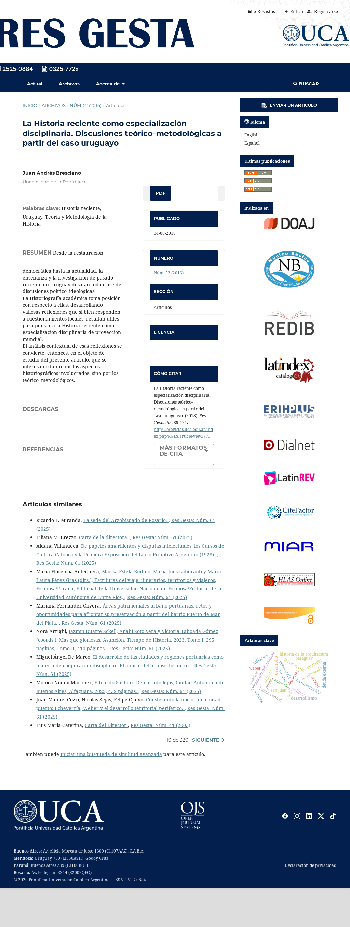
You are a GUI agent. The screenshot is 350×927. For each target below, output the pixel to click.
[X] (321, 854)
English (251, 135)
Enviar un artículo (289, 105)
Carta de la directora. (104, 576)
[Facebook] (285, 854)
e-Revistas (261, 11)
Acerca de (108, 83)
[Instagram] (297, 854)
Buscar (306, 83)
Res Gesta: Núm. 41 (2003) (160, 764)
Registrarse (322, 11)
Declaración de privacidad (310, 904)
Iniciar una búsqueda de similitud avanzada (111, 793)
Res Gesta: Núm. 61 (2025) (162, 576)
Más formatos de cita (183, 451)
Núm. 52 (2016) (86, 105)
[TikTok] (332, 854)
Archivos (69, 83)
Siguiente (205, 779)
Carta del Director (106, 764)
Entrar (294, 11)
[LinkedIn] (309, 854)
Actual (34, 83)
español (252, 143)
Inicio (30, 105)
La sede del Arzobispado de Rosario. (126, 559)
